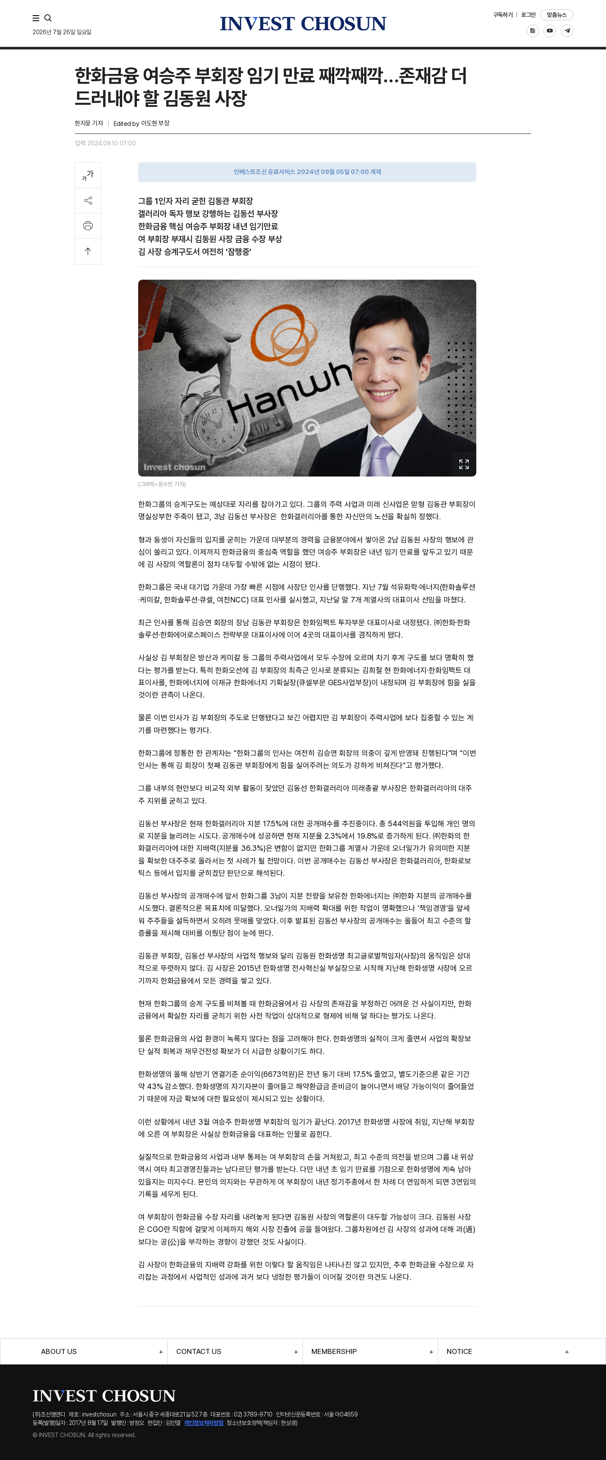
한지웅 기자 (89, 123)
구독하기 (503, 15)
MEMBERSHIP (334, 1351)
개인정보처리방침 (204, 1422)
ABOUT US (59, 1351)
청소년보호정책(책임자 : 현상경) (262, 1422)
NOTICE (459, 1351)
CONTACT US (198, 1351)
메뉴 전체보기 (38, 18)
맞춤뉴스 (557, 14)
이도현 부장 (155, 123)
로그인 (528, 15)
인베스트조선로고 (303, 23)
